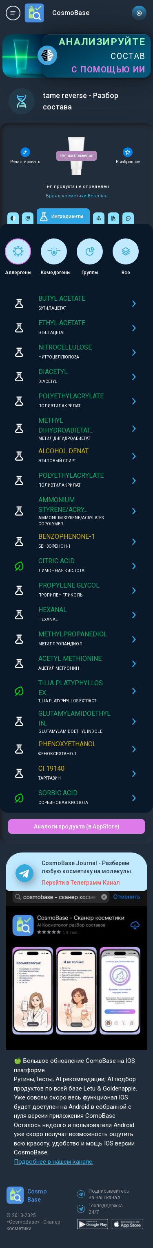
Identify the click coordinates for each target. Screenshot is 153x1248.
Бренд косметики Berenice (77, 196)
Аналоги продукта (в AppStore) (77, 826)
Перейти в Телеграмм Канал (81, 882)
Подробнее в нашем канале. (53, 1161)
